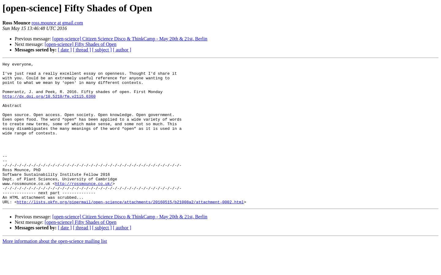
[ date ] (65, 49)
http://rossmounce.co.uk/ (83, 208)
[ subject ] (102, 49)
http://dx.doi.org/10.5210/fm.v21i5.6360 (49, 103)
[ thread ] (82, 49)
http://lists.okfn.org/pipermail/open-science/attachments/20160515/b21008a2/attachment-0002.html (130, 230)
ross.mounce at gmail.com (57, 22)
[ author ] (122, 49)
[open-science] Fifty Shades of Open (81, 44)
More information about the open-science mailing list (54, 269)
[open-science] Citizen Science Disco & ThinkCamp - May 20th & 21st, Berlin (129, 38)
